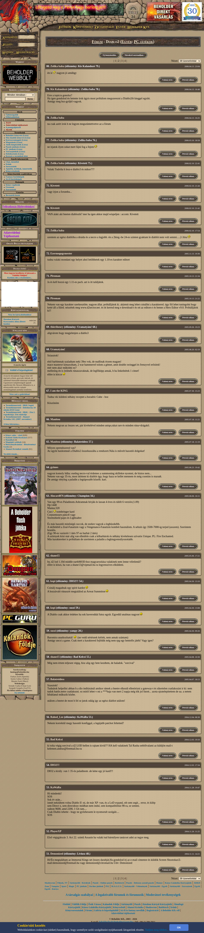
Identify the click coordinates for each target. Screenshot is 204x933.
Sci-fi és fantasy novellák (132, 910)
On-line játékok (96, 886)
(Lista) (26, 135)
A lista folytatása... (11, 424)
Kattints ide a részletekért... (19, 277)
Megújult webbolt (13, 442)
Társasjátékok (12, 151)
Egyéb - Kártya (51, 889)
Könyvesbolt (119, 907)
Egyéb (126, 41)
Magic (71, 886)
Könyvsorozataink (74, 910)
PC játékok (11, 149)
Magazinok (11, 142)
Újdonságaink (12, 114)
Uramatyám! (57, 349)
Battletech (119, 883)
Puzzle (137, 904)
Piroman (55, 276)
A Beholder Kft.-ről (170, 910)
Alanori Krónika (135, 907)
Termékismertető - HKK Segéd (20, 405)
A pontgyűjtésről (13, 127)
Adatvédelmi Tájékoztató (11, 234)
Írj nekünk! (20, 692)
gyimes (54, 467)
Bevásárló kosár (13, 195)
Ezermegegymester (61, 253)
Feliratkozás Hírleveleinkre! (18, 206)
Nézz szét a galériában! (19, 394)
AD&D (197, 883)
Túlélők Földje (79, 904)
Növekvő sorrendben (134, 55)
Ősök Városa (94, 904)
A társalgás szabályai (79, 894)
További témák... (10, 454)
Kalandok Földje (111, 904)
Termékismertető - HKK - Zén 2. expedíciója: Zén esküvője (19, 413)
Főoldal (66, 904)
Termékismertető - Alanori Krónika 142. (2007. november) (17, 418)
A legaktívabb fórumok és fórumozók (119, 894)
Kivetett (55, 185)
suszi (53, 630)
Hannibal (10, 440)
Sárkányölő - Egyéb (158, 886)
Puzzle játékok (12, 147)
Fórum (97, 41)
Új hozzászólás (109, 55)
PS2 (107, 886)
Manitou (55, 419)
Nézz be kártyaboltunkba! (19, 314)
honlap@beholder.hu (19, 672)
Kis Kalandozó (58, 89)
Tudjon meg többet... (157, 929)
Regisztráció (153, 910)
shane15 (55, 555)
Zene (47, 886)
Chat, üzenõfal (12, 162)
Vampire (55, 886)
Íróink (8, 164)
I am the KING (59, 390)
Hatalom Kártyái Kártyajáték (157, 904)
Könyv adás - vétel (14, 435)
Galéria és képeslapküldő (106, 910)
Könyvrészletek (13, 171)
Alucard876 (57, 495)
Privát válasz (188, 80)
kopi (52, 581)
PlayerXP (55, 831)
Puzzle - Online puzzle (103, 883)
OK (179, 927)
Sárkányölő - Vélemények (135, 886)
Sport (63, 886)
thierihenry (56, 327)
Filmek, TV (62, 883)
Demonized (56, 853)
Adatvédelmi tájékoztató (123, 913)
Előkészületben (12, 117)
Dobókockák (11, 154)
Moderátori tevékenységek (163, 894)
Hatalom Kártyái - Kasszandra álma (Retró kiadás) (14, 321)
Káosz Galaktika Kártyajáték (178, 883)
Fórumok (10, 187)
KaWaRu (55, 787)
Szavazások (11, 189)
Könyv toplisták (13, 185)
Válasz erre (167, 80)
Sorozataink (11, 166)
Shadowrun (50, 883)
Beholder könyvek (14, 135)
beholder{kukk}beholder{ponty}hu (116, 922)
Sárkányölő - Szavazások (181, 886)
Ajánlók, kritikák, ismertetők (19, 169)
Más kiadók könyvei (15, 137)
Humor (159, 883)
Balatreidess (57, 679)
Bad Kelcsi (56, 739)
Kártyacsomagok (13, 140)
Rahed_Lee (56, 717)
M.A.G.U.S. (116, 886)
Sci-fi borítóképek (14, 179)
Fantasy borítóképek (15, 177)
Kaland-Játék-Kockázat (16, 437)
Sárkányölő (127, 904)
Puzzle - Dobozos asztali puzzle (140, 883)
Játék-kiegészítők (13, 144)
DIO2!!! (54, 765)
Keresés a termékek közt (17, 156)
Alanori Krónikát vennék (17, 449)
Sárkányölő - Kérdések (80, 883)
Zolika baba (57, 66)
